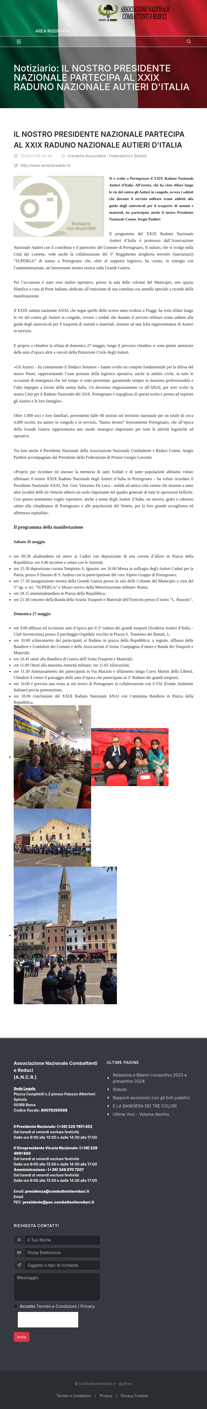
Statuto (120, 1089)
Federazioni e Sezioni (128, 156)
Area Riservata (52, 31)
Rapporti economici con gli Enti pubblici (151, 1097)
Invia (21, 1337)
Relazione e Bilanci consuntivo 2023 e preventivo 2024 (150, 1078)
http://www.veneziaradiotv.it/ (42, 165)
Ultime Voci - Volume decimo (141, 1114)
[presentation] (48, 1319)
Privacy (87, 1306)
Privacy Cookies (134, 1396)
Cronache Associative (87, 156)
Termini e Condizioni (56, 1306)
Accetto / (57, 1306)
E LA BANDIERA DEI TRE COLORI (145, 1106)
